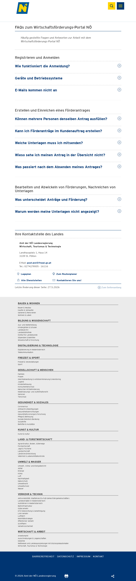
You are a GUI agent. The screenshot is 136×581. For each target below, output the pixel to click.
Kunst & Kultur (24, 434)
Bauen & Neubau (24, 307)
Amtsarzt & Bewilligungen (28, 409)
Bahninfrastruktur (25, 506)
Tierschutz (22, 397)
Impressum (83, 556)
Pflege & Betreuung (25, 417)
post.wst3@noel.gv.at (39, 262)
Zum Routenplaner (66, 274)
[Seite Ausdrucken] (66, 577)
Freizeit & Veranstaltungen (28, 362)
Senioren (21, 394)
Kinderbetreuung (24, 384)
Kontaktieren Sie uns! (69, 280)
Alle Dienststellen (31, 280)
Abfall (20, 468)
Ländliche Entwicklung (27, 454)
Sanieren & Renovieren (27, 312)
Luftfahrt (21, 516)
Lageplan (26, 274)
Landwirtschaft (24, 451)
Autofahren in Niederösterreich (30, 503)
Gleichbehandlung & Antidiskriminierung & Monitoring (39, 379)
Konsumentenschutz (26, 387)
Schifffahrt (22, 524)
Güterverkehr (23, 508)
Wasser (20, 488)
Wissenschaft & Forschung (28, 340)
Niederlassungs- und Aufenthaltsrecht (33, 392)
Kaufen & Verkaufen (26, 310)
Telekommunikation (25, 352)
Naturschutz (23, 481)
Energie (21, 471)
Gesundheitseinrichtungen (28, 412)
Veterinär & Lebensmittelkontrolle (31, 456)
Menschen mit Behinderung (29, 389)
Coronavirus (23, 406)
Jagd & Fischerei (24, 449)
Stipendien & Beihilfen (26, 337)
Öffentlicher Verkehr (26, 521)
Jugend (21, 382)
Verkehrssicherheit (25, 526)
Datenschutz (65, 556)
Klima (20, 473)
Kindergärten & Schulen (27, 327)
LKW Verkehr (23, 513)
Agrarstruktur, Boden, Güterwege (31, 443)
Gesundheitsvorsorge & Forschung (32, 414)
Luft (19, 476)
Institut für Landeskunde (27, 335)
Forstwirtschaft (24, 446)
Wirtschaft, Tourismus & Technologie (32, 546)
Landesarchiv (23, 330)
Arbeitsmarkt (23, 536)
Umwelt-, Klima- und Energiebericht (32, 466)
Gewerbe (21, 541)
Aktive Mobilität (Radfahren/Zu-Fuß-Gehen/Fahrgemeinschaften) (44, 498)
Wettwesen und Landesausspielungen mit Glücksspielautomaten (43, 543)
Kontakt (98, 556)
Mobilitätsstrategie (25, 518)
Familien (21, 374)
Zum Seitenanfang (109, 287)
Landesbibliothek (24, 332)
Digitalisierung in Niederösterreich (31, 349)
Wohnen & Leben (24, 315)
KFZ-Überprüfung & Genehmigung (31, 511)
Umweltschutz (23, 486)
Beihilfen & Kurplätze (26, 424)
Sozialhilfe (22, 422)
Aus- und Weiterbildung (27, 325)
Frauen (20, 376)
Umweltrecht (23, 483)
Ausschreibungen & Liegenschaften (32, 538)
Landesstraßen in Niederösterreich (31, 501)
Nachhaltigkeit (23, 478)
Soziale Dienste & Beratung (28, 419)
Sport (20, 364)
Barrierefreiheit (43, 556)
